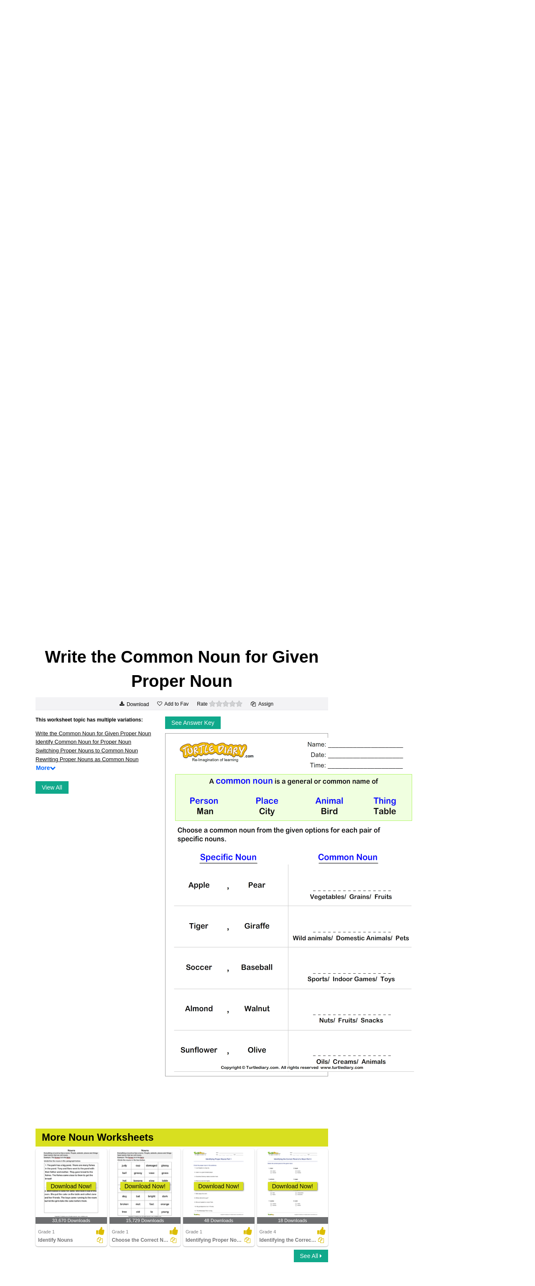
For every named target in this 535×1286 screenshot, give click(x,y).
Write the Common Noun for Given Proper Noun (93, 733)
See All (311, 1256)
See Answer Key (192, 722)
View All (52, 787)
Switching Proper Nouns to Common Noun (87, 750)
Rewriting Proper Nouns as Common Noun (87, 759)
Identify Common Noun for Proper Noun (83, 742)
